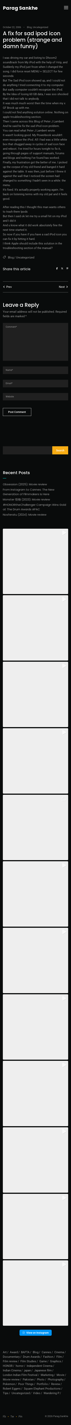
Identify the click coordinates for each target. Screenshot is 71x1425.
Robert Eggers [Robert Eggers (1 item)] (12, 1388)
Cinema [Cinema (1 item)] (59, 1352)
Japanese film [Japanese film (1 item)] (43, 1370)
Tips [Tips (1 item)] (5, 1393)
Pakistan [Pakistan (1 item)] (28, 1379)
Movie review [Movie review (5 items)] (11, 1379)
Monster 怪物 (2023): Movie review (26, 499)
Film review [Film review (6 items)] (10, 1361)
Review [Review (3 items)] (55, 1384)
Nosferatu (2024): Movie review (24, 515)
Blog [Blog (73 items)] (35, 1352)
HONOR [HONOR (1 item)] (7, 1366)
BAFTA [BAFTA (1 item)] (25, 1352)
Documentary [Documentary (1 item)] (11, 1356)
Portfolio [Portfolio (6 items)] (42, 1384)
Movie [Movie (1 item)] (60, 1375)
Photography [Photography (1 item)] (56, 1379)
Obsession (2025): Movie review (25, 484)
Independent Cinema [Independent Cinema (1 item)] (39, 1366)
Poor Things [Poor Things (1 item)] (26, 1384)
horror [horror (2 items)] (19, 1366)
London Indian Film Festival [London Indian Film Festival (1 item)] (20, 1375)
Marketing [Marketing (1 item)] (47, 1375)
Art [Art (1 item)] (5, 1352)
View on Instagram (36, 1332)
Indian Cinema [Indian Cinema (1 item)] (12, 1370)
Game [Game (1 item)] (43, 1361)
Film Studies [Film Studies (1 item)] (28, 1361)
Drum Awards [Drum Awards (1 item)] (31, 1356)
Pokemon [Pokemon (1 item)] (9, 1384)
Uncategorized (40, 27)
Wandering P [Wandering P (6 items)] (51, 1393)
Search (60, 450)
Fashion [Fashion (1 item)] (48, 1356)
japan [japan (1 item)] (27, 1370)
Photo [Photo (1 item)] (40, 1379)
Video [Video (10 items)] (36, 1393)
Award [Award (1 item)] (14, 1352)
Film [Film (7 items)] (59, 1356)
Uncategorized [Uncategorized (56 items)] (21, 1393)
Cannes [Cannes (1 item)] (46, 1352)
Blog (29, 27)
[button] (35, 561)
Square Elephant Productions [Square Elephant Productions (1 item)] (42, 1388)
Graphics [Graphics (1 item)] (55, 1361)
